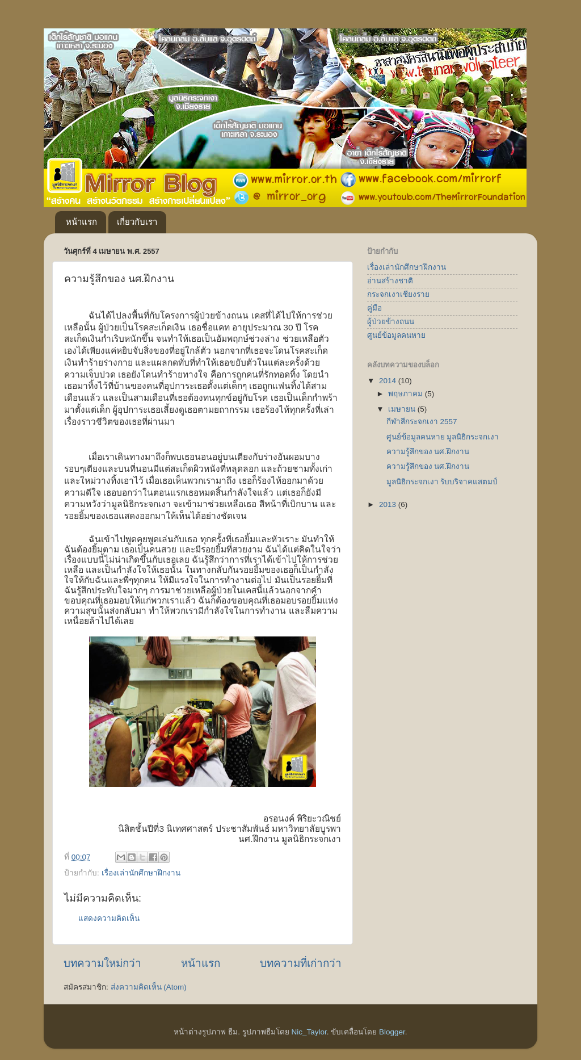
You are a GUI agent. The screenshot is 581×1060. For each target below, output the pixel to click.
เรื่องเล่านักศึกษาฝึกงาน (141, 873)
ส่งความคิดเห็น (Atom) (149, 987)
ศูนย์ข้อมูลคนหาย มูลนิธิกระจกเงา (442, 437)
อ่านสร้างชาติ (390, 280)
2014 (388, 380)
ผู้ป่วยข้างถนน (390, 321)
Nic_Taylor (308, 1032)
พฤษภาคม (406, 393)
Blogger (392, 1032)
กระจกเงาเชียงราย (398, 294)
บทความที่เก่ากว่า (301, 963)
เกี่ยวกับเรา (137, 222)
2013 (388, 504)
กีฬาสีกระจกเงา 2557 (421, 421)
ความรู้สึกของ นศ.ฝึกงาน (428, 451)
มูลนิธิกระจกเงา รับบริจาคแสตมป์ (442, 481)
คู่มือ (374, 308)
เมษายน (403, 409)
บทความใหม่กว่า (102, 963)
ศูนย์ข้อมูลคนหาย (396, 335)
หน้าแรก (81, 222)
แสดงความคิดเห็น (109, 918)
